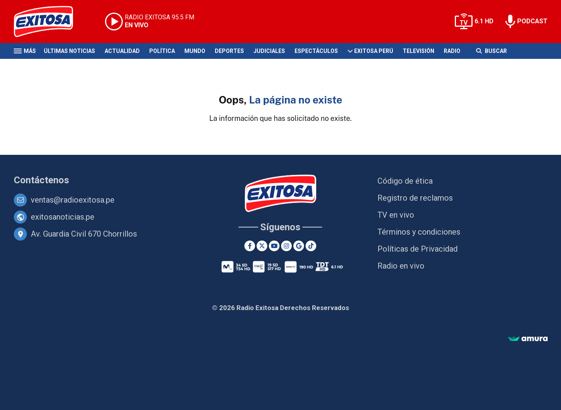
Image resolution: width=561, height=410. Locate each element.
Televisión (418, 51)
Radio (452, 51)
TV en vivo (395, 215)
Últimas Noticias (69, 51)
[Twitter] (262, 246)
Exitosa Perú (373, 51)
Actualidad (122, 51)
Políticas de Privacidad (417, 249)
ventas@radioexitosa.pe (72, 200)
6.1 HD (484, 21)
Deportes (229, 51)
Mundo (194, 51)
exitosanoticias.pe (62, 217)
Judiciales (269, 51)
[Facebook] (249, 246)
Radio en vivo (400, 266)
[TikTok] (311, 246)
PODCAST (532, 21)
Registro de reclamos (415, 198)
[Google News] (298, 246)
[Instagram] (286, 246)
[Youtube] (274, 246)
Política (162, 51)
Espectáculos (316, 51)
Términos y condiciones (418, 232)
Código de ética (405, 181)
